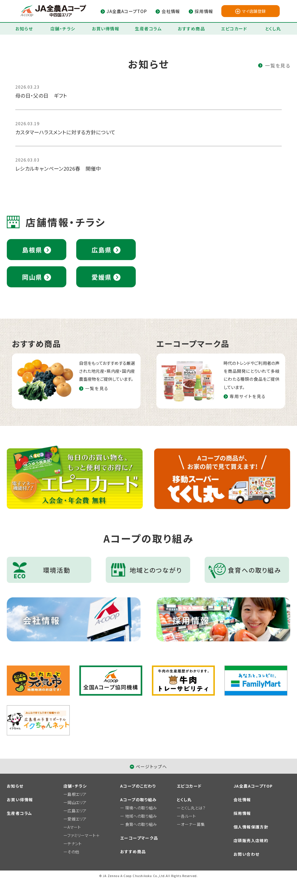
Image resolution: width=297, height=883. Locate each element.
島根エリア (76, 794)
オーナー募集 (193, 824)
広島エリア (76, 810)
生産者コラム (148, 29)
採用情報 (242, 813)
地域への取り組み (141, 816)
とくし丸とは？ (193, 808)
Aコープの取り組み (138, 799)
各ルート (188, 816)
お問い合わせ (246, 854)
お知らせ (24, 29)
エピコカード (234, 29)
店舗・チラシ (62, 29)
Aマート (74, 827)
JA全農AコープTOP (253, 786)
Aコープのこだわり (138, 786)
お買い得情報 (105, 29)
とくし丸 (273, 29)
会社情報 (242, 799)
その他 (73, 852)
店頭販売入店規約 (251, 840)
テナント (74, 843)
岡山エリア (76, 802)
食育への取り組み (141, 824)
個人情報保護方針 (251, 827)
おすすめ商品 (191, 29)
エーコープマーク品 (139, 838)
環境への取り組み (141, 808)
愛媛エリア (76, 819)
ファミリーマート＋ (83, 835)
